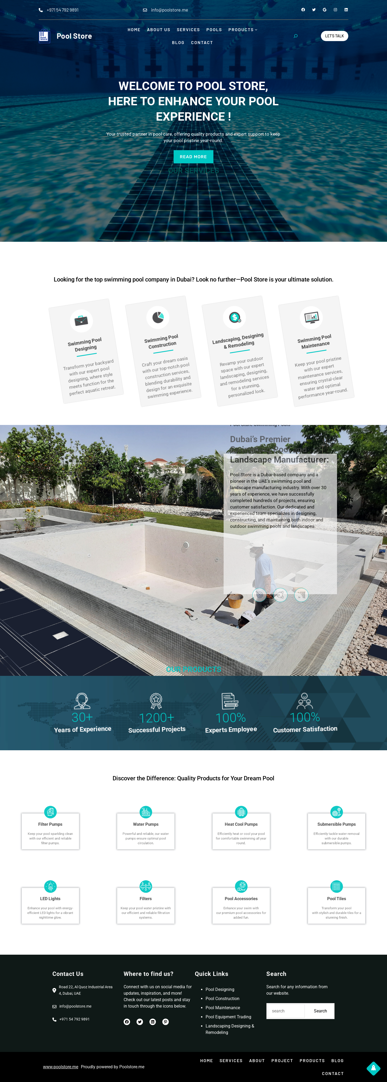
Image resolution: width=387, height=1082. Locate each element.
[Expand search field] (295, 36)
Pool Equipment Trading (228, 1016)
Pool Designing (220, 989)
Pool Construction (222, 998)
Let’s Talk (334, 36)
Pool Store (74, 35)
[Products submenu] (256, 29)
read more (193, 156)
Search (320, 1011)
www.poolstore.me (60, 1066)
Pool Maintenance (223, 1007)
